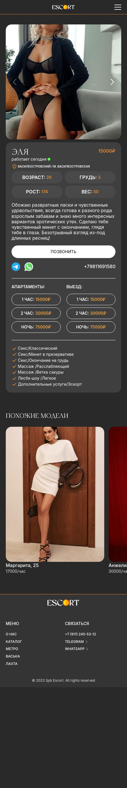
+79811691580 (99, 266)
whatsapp (75, 649)
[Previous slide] (15, 81)
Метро (12, 649)
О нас (11, 634)
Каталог (14, 641)
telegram (74, 641)
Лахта (12, 664)
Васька (13, 656)
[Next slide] (112, 81)
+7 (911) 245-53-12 (80, 634)
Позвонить (63, 251)
